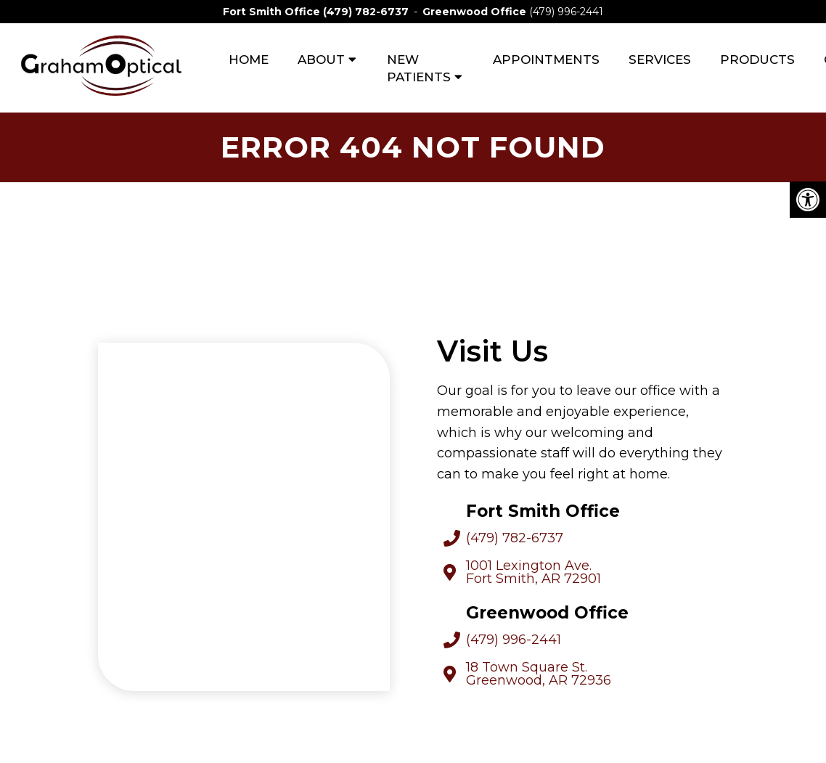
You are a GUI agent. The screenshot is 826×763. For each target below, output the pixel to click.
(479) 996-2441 (566, 11)
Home (249, 59)
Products (757, 59)
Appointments (546, 59)
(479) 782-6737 (366, 11)
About (321, 59)
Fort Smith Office (273, 11)
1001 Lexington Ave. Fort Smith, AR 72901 (533, 572)
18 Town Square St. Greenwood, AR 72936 (538, 674)
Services (660, 59)
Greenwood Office (475, 11)
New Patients (419, 68)
